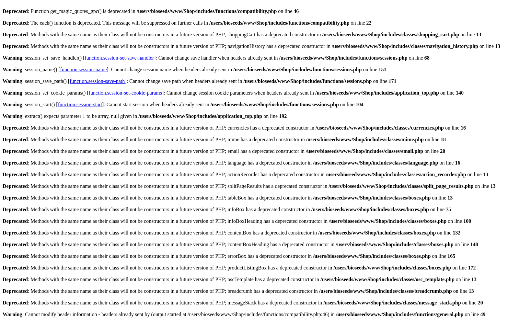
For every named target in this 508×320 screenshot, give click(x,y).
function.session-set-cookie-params (125, 93)
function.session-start (80, 104)
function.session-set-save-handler (119, 58)
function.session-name (83, 69)
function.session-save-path (97, 81)
